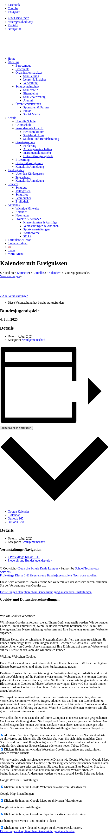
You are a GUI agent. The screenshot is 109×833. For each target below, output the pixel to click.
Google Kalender (18, 511)
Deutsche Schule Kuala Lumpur (38, 568)
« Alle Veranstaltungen (14, 296)
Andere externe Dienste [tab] (14, 753)
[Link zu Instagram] (14, 11)
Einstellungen (83, 592)
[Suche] (11, 250)
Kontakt (13, 25)
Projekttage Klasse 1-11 (24, 557)
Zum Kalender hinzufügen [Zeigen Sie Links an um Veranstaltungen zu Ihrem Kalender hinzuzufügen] (16, 427)
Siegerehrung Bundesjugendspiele (30, 560)
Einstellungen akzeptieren (16, 592)
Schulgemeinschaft (33, 339)
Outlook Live (16, 522)
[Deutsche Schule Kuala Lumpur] (29, 52)
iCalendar (14, 515)
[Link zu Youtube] (13, 8)
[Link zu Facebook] (14, 4)
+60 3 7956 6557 (18, 18)
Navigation (15, 28)
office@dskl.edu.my (20, 21)
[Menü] (15, 253)
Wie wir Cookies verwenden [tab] (17, 615)
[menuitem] (58, 18)
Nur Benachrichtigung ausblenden (53, 592)
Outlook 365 (15, 518)
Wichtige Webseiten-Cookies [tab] (18, 656)
